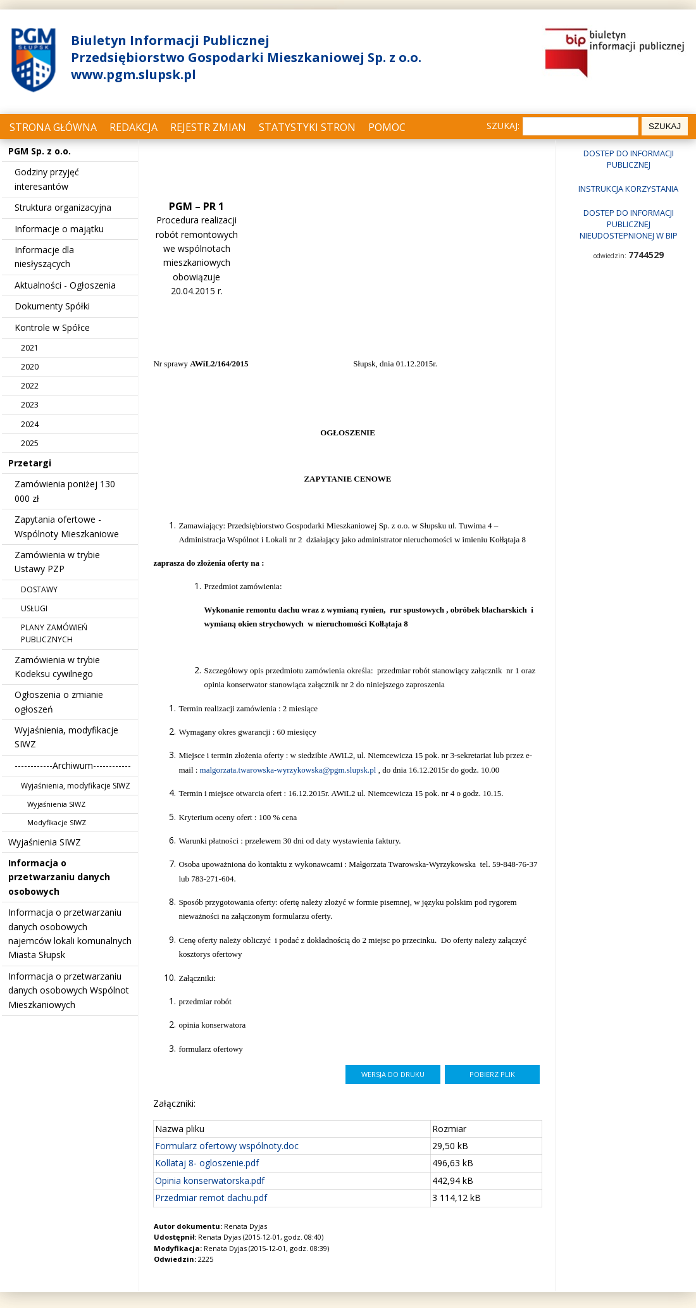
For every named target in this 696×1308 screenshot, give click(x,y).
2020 (30, 366)
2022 (30, 385)
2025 (30, 443)
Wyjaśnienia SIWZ (56, 804)
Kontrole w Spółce (52, 327)
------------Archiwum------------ (73, 765)
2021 (30, 347)
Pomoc (387, 127)
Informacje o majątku (59, 229)
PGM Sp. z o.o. (39, 151)
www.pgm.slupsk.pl (133, 74)
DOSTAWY (39, 589)
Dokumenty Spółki (52, 306)
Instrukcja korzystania (628, 188)
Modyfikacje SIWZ (56, 822)
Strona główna (53, 127)
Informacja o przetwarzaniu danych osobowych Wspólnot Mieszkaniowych (68, 990)
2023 (30, 404)
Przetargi (29, 463)
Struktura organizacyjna (63, 207)
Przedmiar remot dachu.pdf (211, 1198)
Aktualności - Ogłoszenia (65, 285)
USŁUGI (34, 608)
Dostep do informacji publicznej (628, 158)
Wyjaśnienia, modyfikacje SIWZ (75, 785)
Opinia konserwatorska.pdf (209, 1180)
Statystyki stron (307, 127)
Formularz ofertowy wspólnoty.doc (227, 1146)
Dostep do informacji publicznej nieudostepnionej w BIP (629, 224)
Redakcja (133, 127)
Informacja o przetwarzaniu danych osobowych (59, 877)
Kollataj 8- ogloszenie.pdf (207, 1163)
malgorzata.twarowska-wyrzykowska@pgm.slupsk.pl (288, 770)
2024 (30, 424)
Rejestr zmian (208, 127)
